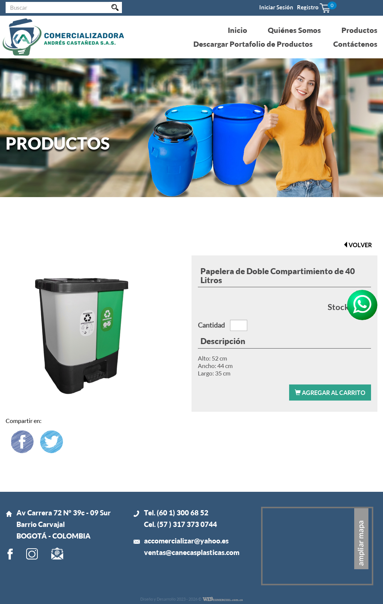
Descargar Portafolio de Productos (253, 43)
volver (357, 245)
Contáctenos (355, 43)
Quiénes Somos (294, 29)
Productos (359, 29)
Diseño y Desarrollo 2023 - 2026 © (171, 599)
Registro (308, 7)
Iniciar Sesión (276, 7)
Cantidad (211, 325)
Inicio (237, 29)
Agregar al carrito (330, 392)
